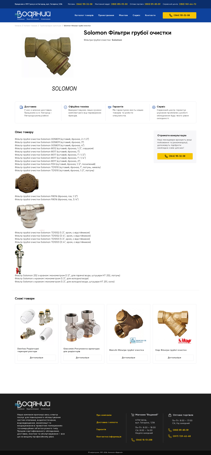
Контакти (150, 15)
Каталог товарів (84, 15)
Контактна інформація (109, 437)
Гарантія (101, 429)
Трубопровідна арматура (50, 26)
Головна (18, 26)
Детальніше (36, 358)
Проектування (106, 15)
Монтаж (123, 15)
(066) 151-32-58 (84, 4)
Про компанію (104, 415)
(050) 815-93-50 (119, 4)
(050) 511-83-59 (152, 4)
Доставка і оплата (107, 422)
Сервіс (136, 15)
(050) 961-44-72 (187, 4)
